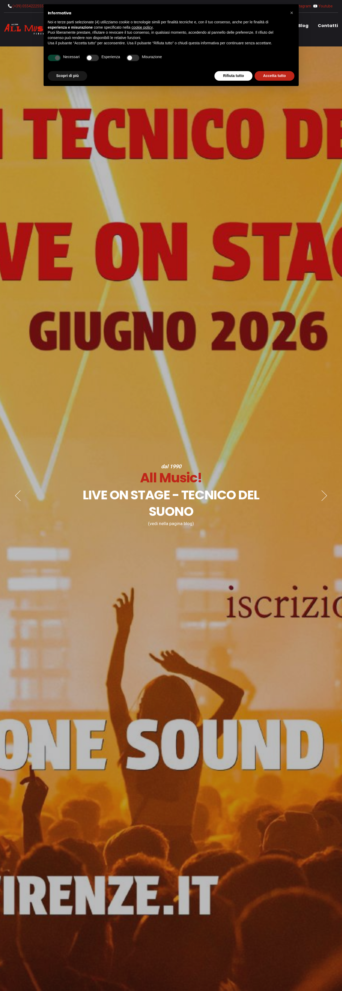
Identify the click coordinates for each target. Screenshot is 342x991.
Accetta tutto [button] (274, 76)
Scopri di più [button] (67, 76)
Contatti (328, 26)
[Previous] (17, 495)
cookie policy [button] (142, 27)
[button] (292, 12)
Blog (303, 26)
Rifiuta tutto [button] (233, 76)
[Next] (324, 495)
